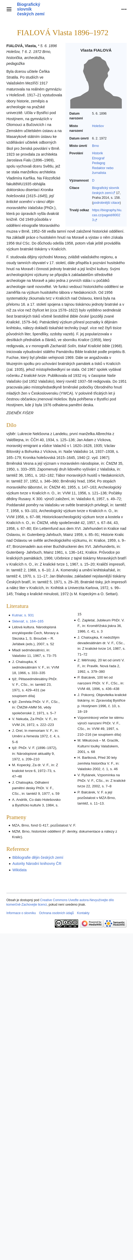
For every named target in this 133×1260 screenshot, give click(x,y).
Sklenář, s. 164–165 (27, 621)
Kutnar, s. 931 (23, 615)
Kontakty (83, 913)
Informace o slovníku (21, 913)
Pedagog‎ (98, 163)
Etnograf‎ (98, 158)
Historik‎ (97, 153)
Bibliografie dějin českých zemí (37, 857)
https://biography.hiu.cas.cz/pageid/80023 (107, 215)
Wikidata (19, 870)
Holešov (98, 126)
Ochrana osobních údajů (56, 913)
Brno (95, 146)
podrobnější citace (106, 203)
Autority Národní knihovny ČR (36, 863)
